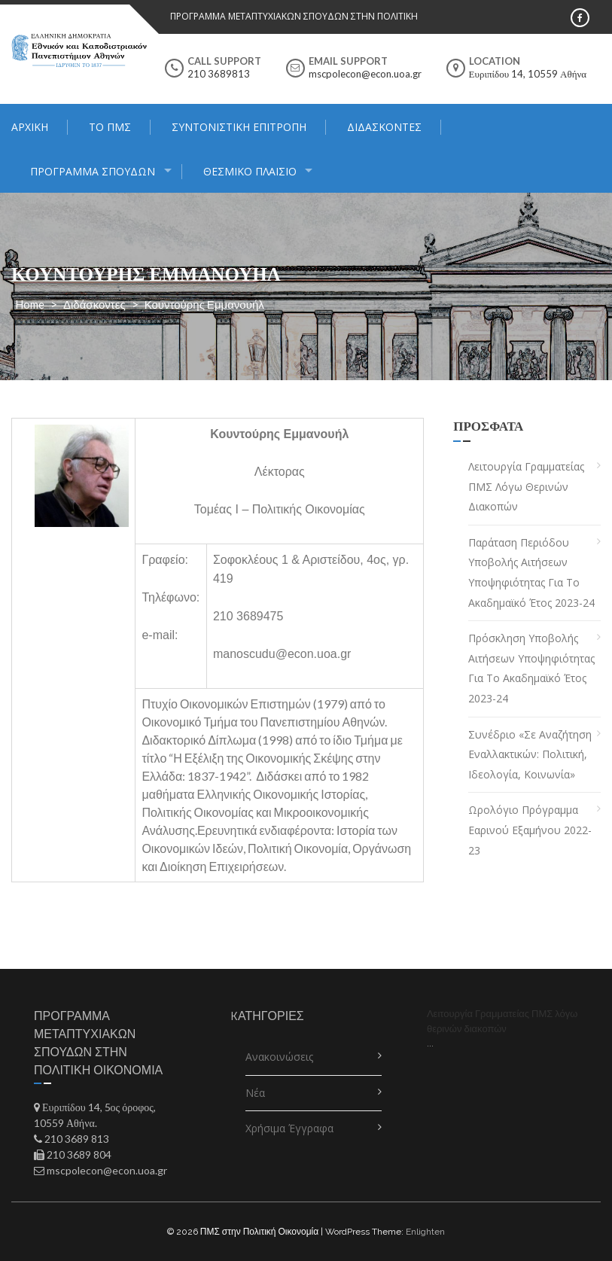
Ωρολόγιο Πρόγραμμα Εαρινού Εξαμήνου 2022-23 (530, 830)
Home (29, 304)
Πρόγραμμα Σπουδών (92, 171)
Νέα (255, 1093)
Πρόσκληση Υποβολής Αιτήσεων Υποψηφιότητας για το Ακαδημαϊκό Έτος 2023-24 (531, 668)
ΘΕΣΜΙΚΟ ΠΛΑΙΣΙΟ (250, 171)
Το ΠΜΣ (110, 127)
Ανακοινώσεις (279, 1056)
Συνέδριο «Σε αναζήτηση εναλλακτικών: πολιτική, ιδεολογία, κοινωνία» (530, 754)
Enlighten (425, 1231)
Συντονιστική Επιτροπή (239, 127)
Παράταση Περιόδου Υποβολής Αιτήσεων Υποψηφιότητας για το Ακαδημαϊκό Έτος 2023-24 (531, 572)
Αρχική (29, 127)
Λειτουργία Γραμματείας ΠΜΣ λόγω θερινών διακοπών (526, 486)
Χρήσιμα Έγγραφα (289, 1128)
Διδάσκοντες (384, 127)
